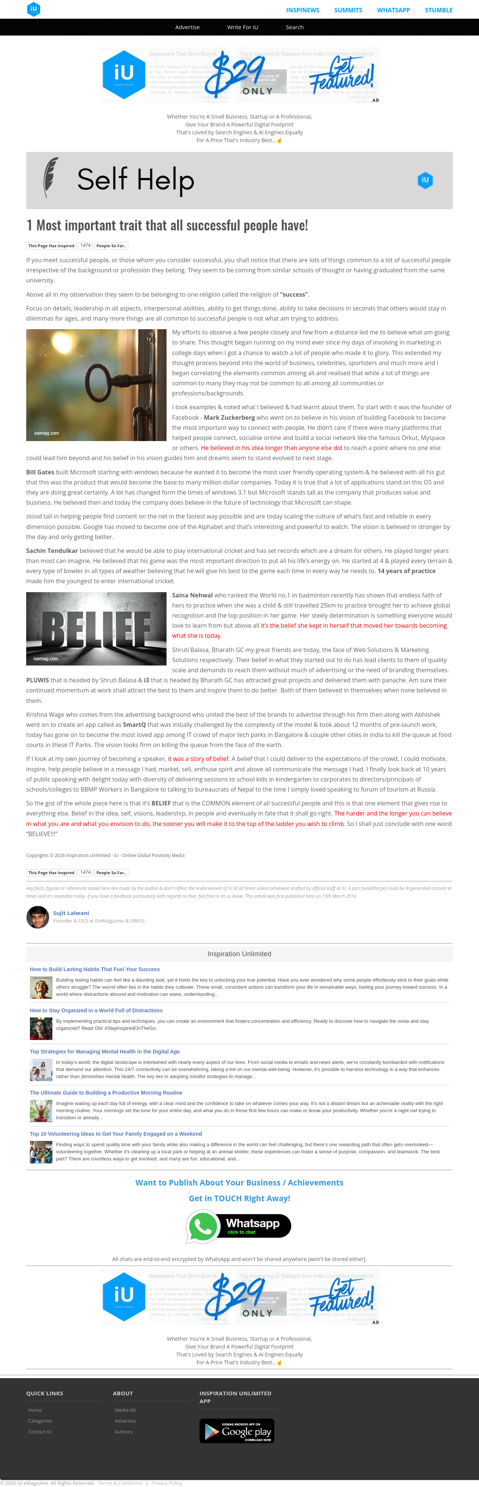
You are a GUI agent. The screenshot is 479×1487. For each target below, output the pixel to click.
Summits (348, 10)
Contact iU (40, 1431)
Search (295, 27)
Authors (124, 1431)
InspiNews (303, 10)
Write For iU (242, 27)
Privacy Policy (167, 1483)
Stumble (439, 10)
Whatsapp (393, 10)
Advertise (187, 27)
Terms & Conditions (120, 1483)
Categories (40, 1420)
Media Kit (125, 1410)
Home (35, 1410)
